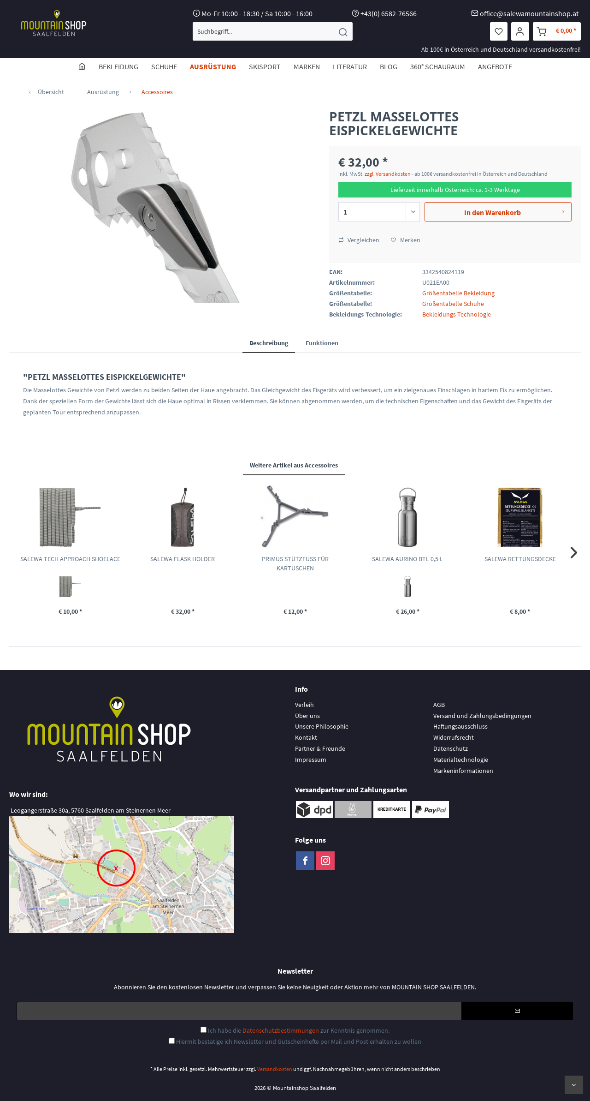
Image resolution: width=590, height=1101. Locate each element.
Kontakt (306, 737)
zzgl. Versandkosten (388, 173)
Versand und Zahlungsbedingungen (482, 716)
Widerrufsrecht (453, 737)
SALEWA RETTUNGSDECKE (520, 559)
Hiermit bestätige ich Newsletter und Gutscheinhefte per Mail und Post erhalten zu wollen (298, 1041)
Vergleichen (358, 240)
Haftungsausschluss (460, 726)
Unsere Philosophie (321, 726)
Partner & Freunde (320, 748)
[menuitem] (273, 31)
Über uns (307, 716)
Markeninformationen (463, 770)
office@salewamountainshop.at (529, 13)
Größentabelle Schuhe (453, 303)
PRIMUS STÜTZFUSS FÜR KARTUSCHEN (295, 563)
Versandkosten (274, 1068)
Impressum (310, 759)
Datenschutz (450, 748)
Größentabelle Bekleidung (458, 293)
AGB (439, 704)
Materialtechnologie (460, 759)
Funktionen (322, 343)
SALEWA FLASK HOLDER (182, 559)
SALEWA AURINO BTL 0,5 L (407, 559)
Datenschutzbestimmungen (280, 1030)
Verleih (304, 704)
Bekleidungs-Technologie (456, 314)
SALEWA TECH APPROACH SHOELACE (70, 559)
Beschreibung (268, 343)
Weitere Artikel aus (294, 465)
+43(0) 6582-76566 (388, 13)
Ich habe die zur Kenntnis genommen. (298, 1030)
